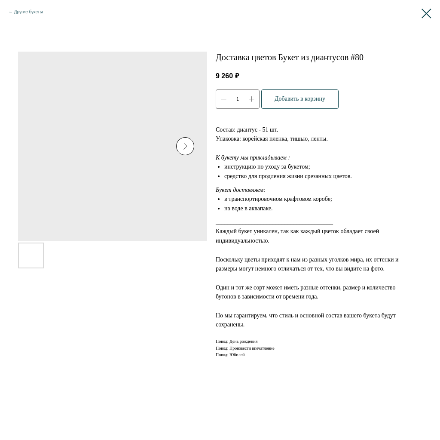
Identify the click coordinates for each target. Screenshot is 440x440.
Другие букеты (28, 11)
